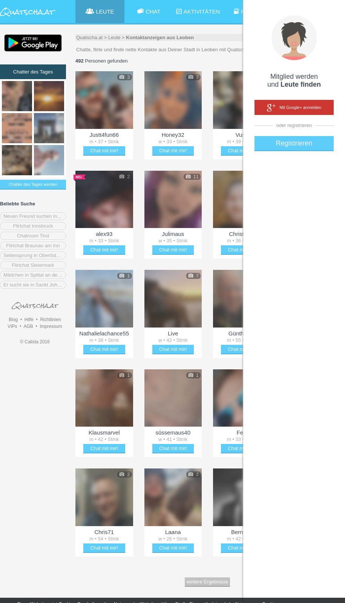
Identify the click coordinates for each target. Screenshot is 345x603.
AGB (28, 326)
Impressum (51, 326)
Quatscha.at (89, 37)
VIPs (12, 326)
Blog (13, 319)
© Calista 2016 (35, 341)
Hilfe (29, 319)
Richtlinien (50, 319)
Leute (114, 37)
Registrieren (294, 143)
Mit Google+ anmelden (294, 108)
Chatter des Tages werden (33, 184)
